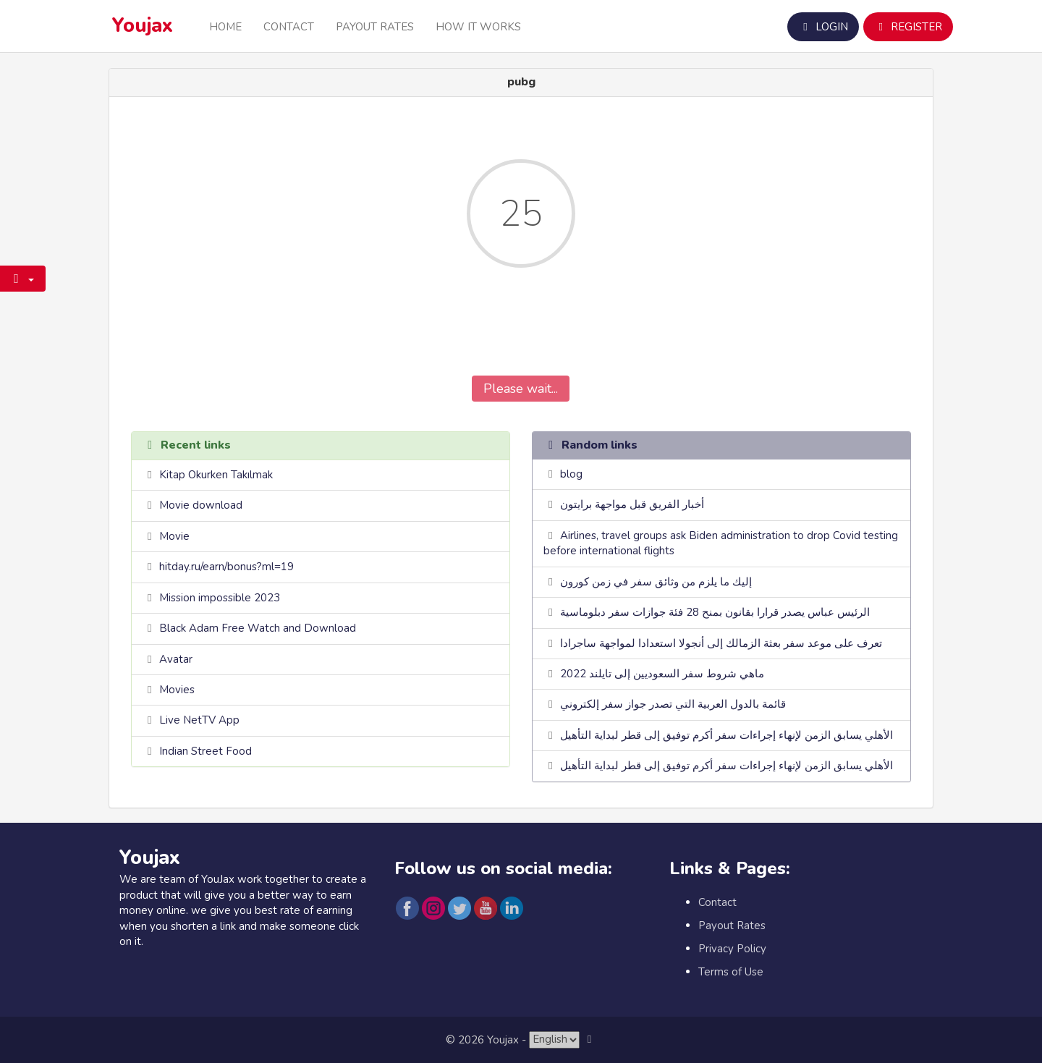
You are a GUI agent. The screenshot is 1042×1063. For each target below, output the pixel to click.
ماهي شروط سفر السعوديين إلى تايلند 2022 (662, 673)
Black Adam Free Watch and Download (257, 628)
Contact (288, 27)
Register (908, 27)
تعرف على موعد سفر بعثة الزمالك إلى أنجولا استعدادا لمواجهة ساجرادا (721, 643)
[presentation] (521, 332)
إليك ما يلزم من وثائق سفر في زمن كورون (656, 582)
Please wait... (520, 388)
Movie (174, 536)
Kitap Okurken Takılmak (216, 474)
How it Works (478, 27)
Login (822, 27)
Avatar (175, 659)
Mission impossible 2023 (219, 597)
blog (571, 474)
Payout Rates (375, 27)
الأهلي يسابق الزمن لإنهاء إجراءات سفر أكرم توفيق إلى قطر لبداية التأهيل (726, 735)
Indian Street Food (205, 751)
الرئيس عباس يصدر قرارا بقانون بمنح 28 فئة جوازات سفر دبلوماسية (715, 612)
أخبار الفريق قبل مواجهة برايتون (632, 504)
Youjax (142, 25)
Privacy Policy (732, 948)
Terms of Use (730, 972)
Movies (177, 689)
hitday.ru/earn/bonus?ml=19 (226, 566)
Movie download (200, 505)
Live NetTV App (199, 720)
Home (225, 27)
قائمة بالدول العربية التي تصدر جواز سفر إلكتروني (673, 704)
